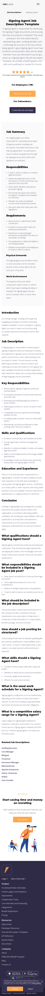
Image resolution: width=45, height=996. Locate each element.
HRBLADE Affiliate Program (13, 957)
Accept (15, 989)
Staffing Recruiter (9, 748)
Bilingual (5, 755)
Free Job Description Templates (15, 932)
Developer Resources (10, 928)
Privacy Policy (6, 993)
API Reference (7, 936)
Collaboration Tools (10, 899)
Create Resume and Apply (22, 110)
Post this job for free (22, 93)
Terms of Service (19, 993)
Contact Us (6, 964)
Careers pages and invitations (14, 891)
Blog (4, 960)
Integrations (7, 907)
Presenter (6, 759)
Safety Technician (9, 773)
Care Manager (8, 751)
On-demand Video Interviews (14, 888)
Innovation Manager (10, 762)
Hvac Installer (7, 780)
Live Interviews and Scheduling (14, 903)
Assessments (7, 895)
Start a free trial (17, 879)
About (4, 953)
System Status (7, 940)
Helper (5, 776)
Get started (22, 819)
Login (4, 879)
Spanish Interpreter (10, 769)
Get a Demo (6, 944)
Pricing (4, 915)
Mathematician (8, 766)
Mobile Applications (10, 911)
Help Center (7, 924)
